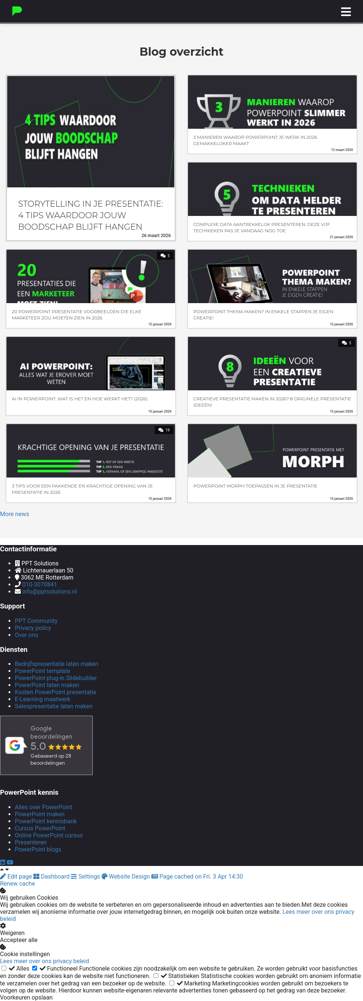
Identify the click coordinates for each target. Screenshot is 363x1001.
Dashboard (52, 876)
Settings (86, 876)
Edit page (16, 876)
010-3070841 (39, 584)
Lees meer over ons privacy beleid (44, 961)
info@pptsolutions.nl (49, 591)
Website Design (126, 876)
